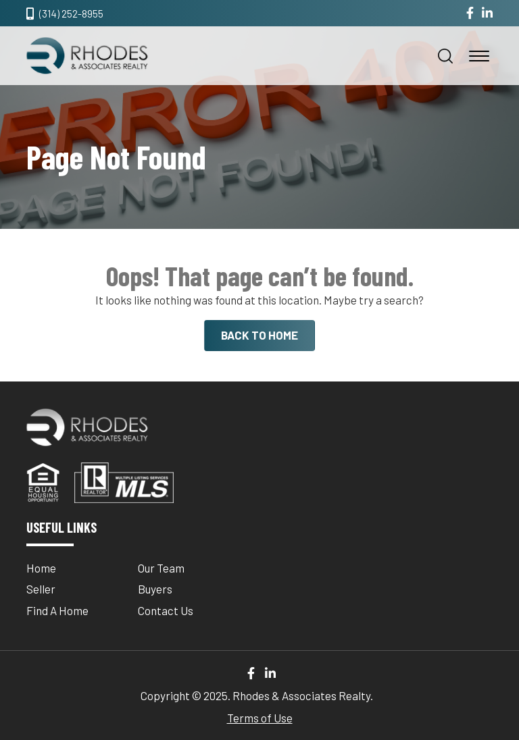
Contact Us (165, 610)
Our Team (161, 568)
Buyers (155, 589)
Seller (40, 589)
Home (41, 568)
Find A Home (57, 610)
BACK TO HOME (259, 335)
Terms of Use (260, 717)
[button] (445, 56)
